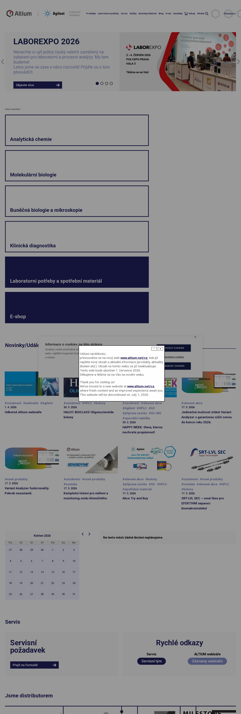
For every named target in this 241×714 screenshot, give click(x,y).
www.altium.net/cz (134, 358)
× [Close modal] (160, 348)
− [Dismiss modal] (154, 348)
